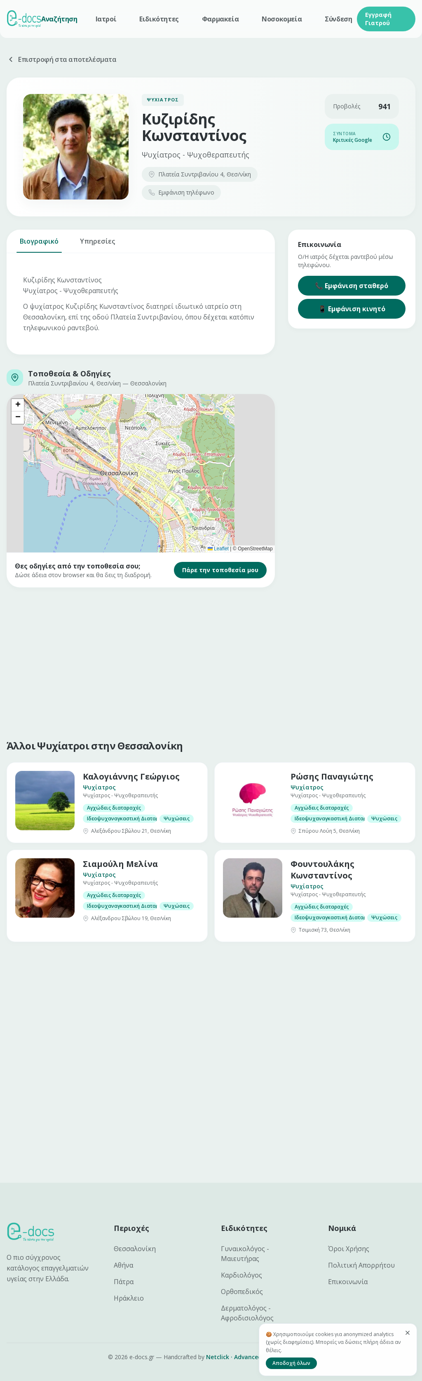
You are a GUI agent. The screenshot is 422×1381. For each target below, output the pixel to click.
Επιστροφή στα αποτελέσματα (62, 59)
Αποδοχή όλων (291, 1363)
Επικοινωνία (348, 1281)
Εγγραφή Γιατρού (378, 19)
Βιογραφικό (39, 245)
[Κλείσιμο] (407, 1333)
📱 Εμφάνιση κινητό (351, 308)
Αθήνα (123, 1265)
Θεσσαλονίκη (135, 1248)
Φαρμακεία (220, 18)
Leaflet (218, 549)
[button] (18, 405)
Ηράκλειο (129, 1298)
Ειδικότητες (159, 18)
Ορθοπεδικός (242, 1291)
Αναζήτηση (59, 18)
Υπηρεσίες (97, 245)
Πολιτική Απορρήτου (361, 1265)
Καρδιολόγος (241, 1275)
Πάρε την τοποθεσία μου (220, 570)
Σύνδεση (338, 18)
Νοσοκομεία (282, 18)
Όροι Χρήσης (348, 1248)
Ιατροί (106, 18)
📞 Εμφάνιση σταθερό (351, 285)
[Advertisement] (211, 661)
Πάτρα (124, 1281)
